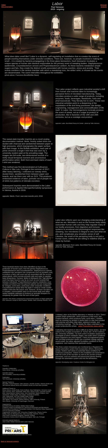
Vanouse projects (103, 6)
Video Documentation (7, 6)
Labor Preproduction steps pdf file (90, 326)
